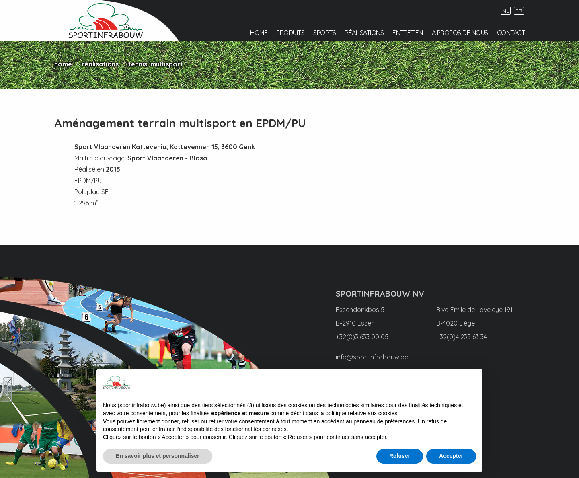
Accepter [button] (451, 456)
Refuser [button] (399, 456)
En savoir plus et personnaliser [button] (157, 456)
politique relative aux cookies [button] (361, 413)
